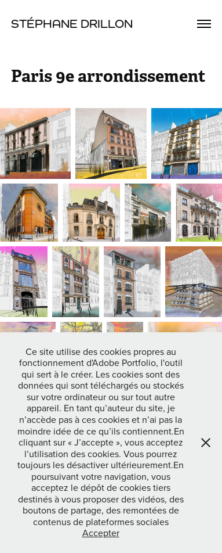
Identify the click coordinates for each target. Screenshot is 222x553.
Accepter (100, 532)
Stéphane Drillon (72, 23)
